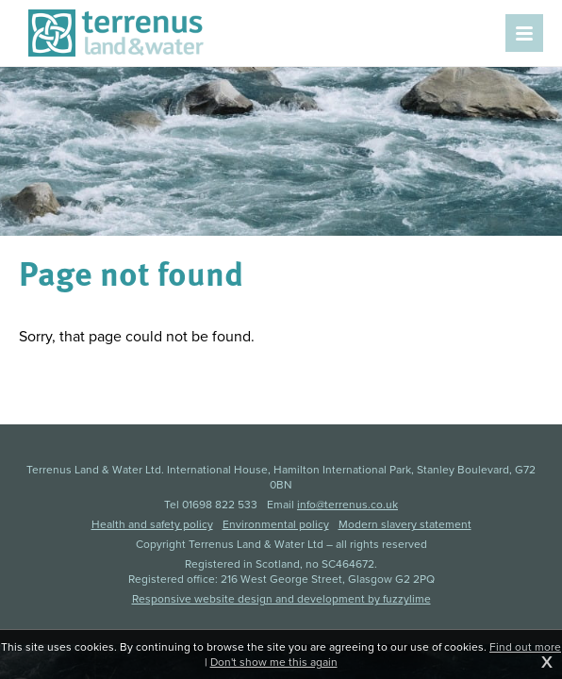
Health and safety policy (152, 524)
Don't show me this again (274, 662)
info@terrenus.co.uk (347, 504)
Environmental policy (276, 524)
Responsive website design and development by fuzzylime (281, 598)
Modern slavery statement (405, 524)
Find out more (525, 646)
